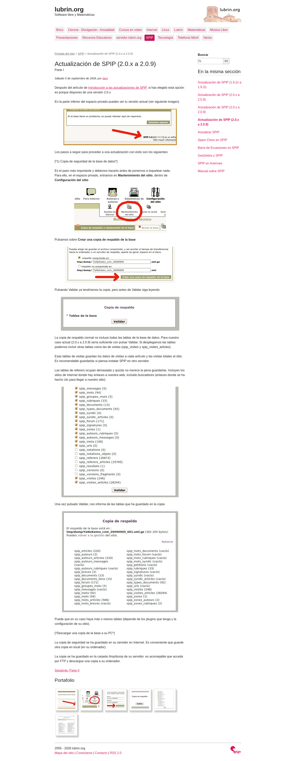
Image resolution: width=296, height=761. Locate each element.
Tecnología (165, 37)
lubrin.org (69, 9)
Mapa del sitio (64, 753)
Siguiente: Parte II (67, 670)
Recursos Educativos (97, 37)
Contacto (101, 753)
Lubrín (178, 30)
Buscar (203, 54)
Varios (207, 37)
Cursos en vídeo (130, 30)
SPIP (149, 37)
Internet (152, 30)
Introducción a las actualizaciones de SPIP (117, 87)
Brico (59, 30)
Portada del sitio (65, 53)
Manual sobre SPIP (211, 171)
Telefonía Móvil (188, 37)
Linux (165, 30)
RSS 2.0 (116, 753)
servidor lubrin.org (128, 37)
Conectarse (84, 753)
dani (105, 78)
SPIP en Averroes (210, 163)
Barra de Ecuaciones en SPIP (218, 147)
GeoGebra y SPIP (210, 155)
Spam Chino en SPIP (212, 140)
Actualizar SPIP (208, 132)
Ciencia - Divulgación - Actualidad (91, 30)
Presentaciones (67, 37)
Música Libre (219, 30)
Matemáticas (196, 30)
